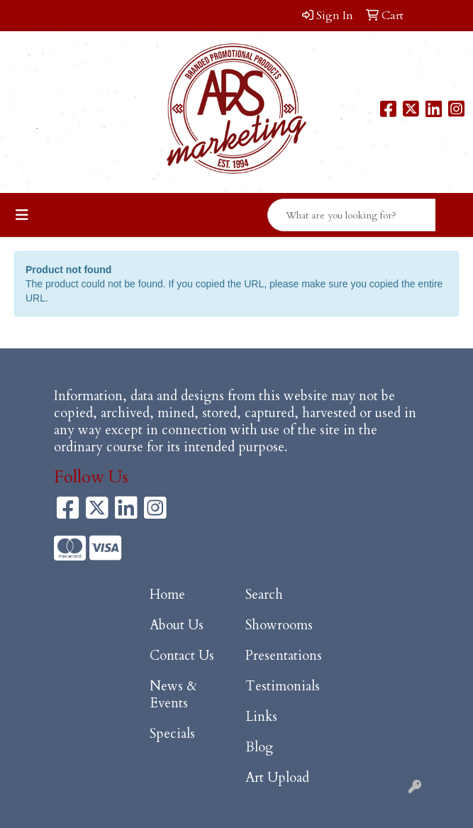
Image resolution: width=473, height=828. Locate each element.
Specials (172, 734)
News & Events (173, 695)
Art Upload (277, 778)
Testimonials (282, 686)
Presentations (283, 656)
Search (264, 595)
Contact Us (182, 656)
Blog (259, 747)
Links (261, 717)
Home (167, 595)
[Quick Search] (351, 215)
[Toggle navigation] (22, 215)
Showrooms (279, 625)
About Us (177, 625)
